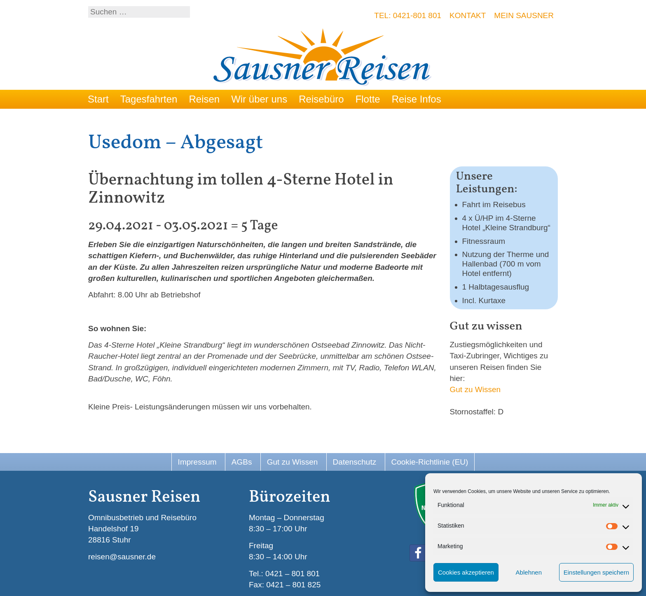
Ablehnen (529, 572)
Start (98, 99)
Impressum (197, 462)
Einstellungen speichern (596, 572)
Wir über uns (259, 99)
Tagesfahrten (149, 99)
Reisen (204, 99)
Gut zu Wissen (475, 389)
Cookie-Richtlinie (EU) (429, 462)
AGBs (242, 462)
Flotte (368, 99)
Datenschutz (355, 462)
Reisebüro (321, 99)
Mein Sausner (524, 15)
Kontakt (467, 15)
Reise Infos (416, 99)
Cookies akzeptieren (466, 572)
